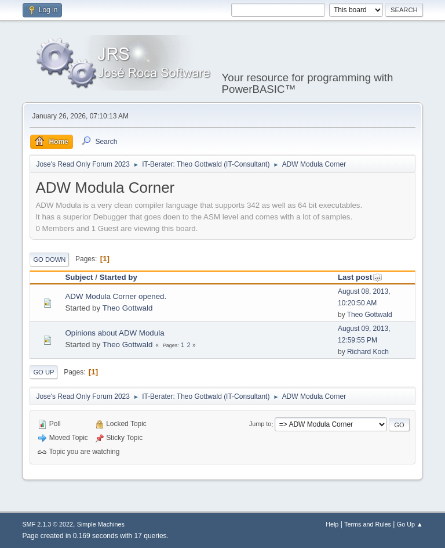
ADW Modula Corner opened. (115, 296)
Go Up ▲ (410, 524)
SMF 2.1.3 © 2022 (47, 524)
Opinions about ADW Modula (114, 333)
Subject (79, 277)
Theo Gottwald (128, 308)
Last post (360, 277)
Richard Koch (368, 352)
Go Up (43, 372)
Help (332, 524)
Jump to (260, 424)
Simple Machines (101, 524)
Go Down (49, 259)
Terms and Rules (367, 524)
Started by (118, 277)
